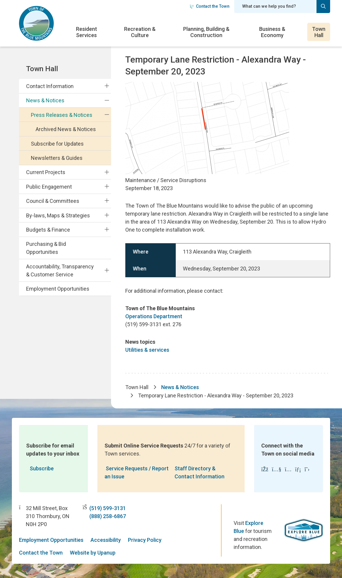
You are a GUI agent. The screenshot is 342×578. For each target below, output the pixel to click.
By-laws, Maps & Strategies (58, 215)
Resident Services (86, 32)
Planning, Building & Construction (206, 32)
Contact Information (50, 86)
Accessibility (106, 540)
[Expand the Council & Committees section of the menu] (107, 201)
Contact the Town (209, 6)
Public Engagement (49, 187)
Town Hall (318, 32)
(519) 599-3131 (107, 508)
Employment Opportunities (57, 289)
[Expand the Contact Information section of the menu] (107, 86)
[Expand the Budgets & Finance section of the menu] (107, 229)
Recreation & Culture (140, 32)
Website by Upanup (92, 553)
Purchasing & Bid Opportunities (46, 248)
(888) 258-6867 (107, 516)
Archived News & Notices (66, 129)
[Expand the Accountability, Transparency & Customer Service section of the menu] (107, 270)
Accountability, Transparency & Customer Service (60, 270)
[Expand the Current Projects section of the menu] (107, 172)
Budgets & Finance (48, 230)
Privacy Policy (145, 540)
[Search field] (274, 6)
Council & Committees (52, 201)
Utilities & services (147, 350)
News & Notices (45, 100)
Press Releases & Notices (61, 115)
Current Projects (45, 172)
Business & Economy (272, 32)
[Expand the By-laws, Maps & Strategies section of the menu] (107, 215)
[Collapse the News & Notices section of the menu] (107, 100)
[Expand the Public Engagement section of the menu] (107, 186)
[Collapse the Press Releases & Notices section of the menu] (107, 115)
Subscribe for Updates (57, 144)
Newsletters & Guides (57, 158)
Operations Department (153, 316)
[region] (227, 260)
